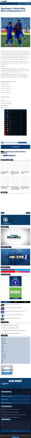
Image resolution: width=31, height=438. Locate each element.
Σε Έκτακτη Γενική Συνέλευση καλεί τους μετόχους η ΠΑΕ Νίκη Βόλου (13, 307)
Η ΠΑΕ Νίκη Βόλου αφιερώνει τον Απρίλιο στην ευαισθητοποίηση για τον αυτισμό (15, 311)
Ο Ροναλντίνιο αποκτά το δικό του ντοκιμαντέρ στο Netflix (9, 327)
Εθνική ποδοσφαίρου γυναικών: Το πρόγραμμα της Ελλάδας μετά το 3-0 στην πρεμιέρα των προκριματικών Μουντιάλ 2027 (15, 188)
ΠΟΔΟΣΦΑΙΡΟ (23, 151)
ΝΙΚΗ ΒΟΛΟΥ (17, 151)
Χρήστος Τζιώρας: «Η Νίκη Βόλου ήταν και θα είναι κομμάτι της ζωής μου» (14, 314)
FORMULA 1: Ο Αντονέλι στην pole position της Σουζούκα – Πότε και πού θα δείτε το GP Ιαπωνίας (15, 173)
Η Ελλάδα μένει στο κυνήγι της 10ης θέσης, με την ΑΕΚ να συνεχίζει (25, 172)
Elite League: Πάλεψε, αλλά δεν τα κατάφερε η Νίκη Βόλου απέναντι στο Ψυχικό (5, 187)
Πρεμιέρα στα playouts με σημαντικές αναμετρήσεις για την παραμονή (5, 172)
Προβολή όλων (28, 159)
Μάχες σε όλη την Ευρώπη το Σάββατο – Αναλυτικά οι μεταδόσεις (10, 333)
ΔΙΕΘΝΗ (2, 345)
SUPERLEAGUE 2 (4, 153)
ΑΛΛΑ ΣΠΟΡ (3, 353)
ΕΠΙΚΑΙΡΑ (12, 151)
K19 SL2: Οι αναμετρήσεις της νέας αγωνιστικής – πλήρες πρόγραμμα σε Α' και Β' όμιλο (25, 187)
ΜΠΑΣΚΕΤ (2, 351)
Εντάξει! (18, 437)
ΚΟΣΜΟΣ (2, 347)
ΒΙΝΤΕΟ (2, 349)
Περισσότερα (14, 437)
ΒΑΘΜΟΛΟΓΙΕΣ (6, 6)
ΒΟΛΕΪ (2, 362)
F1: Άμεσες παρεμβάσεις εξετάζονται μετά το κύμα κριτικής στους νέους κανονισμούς (13, 330)
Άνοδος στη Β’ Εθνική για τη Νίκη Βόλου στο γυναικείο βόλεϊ (12, 304)
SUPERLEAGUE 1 (4, 355)
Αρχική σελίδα (2, 6)
